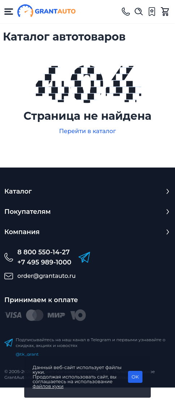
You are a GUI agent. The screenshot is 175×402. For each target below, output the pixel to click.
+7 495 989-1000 (44, 262)
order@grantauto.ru (46, 275)
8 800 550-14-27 (43, 252)
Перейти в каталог (87, 131)
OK (135, 377)
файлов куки (48, 386)
